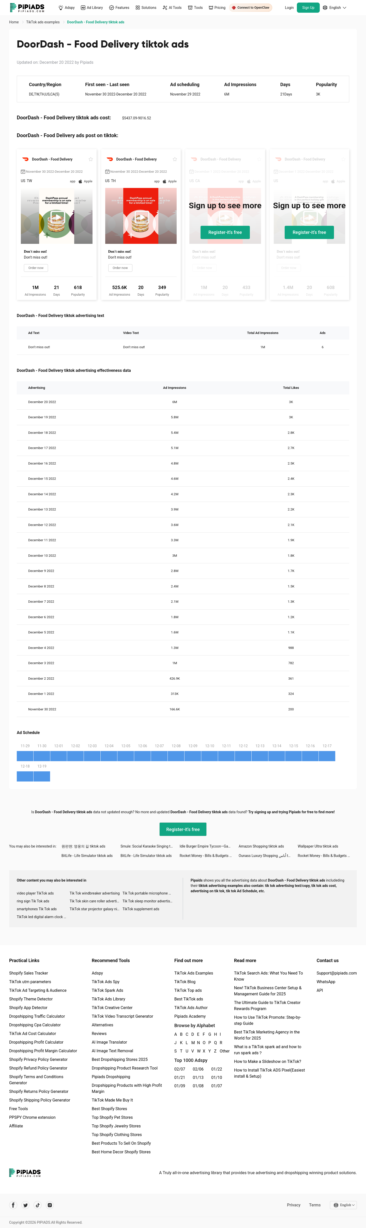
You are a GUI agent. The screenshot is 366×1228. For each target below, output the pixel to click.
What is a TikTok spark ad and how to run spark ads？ (267, 1049)
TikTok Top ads (188, 990)
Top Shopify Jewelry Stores (116, 1126)
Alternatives (102, 1025)
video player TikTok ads (35, 893)
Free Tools (18, 1108)
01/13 (198, 1077)
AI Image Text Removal (112, 1050)
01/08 (198, 1085)
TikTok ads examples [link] (43, 22)
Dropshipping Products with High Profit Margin (127, 1088)
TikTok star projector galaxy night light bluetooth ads (96, 909)
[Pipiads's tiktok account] (38, 1205)
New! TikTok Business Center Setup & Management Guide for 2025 (268, 990)
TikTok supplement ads (141, 909)
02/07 (179, 1069)
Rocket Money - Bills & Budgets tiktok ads (209, 856)
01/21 (179, 1077)
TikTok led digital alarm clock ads (43, 917)
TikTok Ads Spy (105, 981)
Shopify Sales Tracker (28, 973)
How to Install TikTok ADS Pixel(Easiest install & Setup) (269, 1073)
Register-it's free (225, 232)
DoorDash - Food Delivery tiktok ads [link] (95, 22)
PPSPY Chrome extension (32, 1117)
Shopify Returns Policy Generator (38, 1091)
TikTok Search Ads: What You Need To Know (268, 976)
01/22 (216, 1069)
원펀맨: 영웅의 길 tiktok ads (83, 846)
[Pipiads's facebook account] (13, 1205)
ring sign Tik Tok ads (33, 901)
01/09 (179, 1085)
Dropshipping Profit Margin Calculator (43, 1050)
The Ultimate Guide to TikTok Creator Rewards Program (267, 1005)
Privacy (293, 1205)
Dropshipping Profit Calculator (36, 1042)
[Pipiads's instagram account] (50, 1205)
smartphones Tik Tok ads (37, 909)
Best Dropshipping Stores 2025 (120, 1059)
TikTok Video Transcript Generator (122, 1016)
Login (289, 8)
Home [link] (14, 22)
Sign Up (308, 8)
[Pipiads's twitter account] (25, 1205)
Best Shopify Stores (109, 1108)
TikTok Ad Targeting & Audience (38, 990)
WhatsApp (326, 981)
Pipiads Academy (190, 1016)
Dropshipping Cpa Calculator (35, 1025)
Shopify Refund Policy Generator (38, 1068)
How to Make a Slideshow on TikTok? (267, 1061)
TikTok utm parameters (30, 981)
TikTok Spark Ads (107, 990)
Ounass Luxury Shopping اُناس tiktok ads (268, 856)
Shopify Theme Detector (31, 999)
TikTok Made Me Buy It (112, 1100)
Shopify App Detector (28, 1007)
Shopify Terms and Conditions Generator (36, 1079)
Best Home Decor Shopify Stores (121, 1152)
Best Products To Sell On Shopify (121, 1143)
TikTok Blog (185, 981)
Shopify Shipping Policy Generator (39, 1100)
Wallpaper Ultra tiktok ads (318, 846)
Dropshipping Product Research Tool (125, 1068)
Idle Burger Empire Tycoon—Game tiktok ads (209, 846)
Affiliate (16, 1126)
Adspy (97, 973)
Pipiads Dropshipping (111, 1076)
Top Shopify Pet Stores (112, 1117)
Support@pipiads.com (337, 973)
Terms (315, 1205)
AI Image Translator (109, 1042)
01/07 (216, 1085)
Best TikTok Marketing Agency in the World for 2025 (267, 1035)
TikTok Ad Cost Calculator (32, 1033)
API (320, 990)
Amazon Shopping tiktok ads (261, 846)
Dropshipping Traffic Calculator (37, 1016)
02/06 (198, 1069)
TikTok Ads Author (191, 1007)
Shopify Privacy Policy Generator (38, 1059)
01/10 (216, 1077)
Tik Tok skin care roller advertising (96, 901)
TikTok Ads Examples (193, 973)
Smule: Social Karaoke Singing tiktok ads (149, 846)
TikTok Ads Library (108, 999)
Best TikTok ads (188, 999)
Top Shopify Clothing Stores (117, 1134)
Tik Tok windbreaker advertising (95, 893)
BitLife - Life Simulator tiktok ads (87, 856)
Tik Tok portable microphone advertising (149, 893)
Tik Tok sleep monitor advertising (149, 901)
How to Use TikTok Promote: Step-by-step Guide (267, 1020)
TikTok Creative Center (112, 1007)
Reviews (99, 1033)
